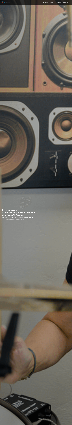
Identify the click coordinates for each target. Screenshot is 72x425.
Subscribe (59, 2)
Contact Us (64, 2)
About (42, 2)
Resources (51, 2)
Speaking (46, 2)
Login (68, 2)
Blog (55, 2)
